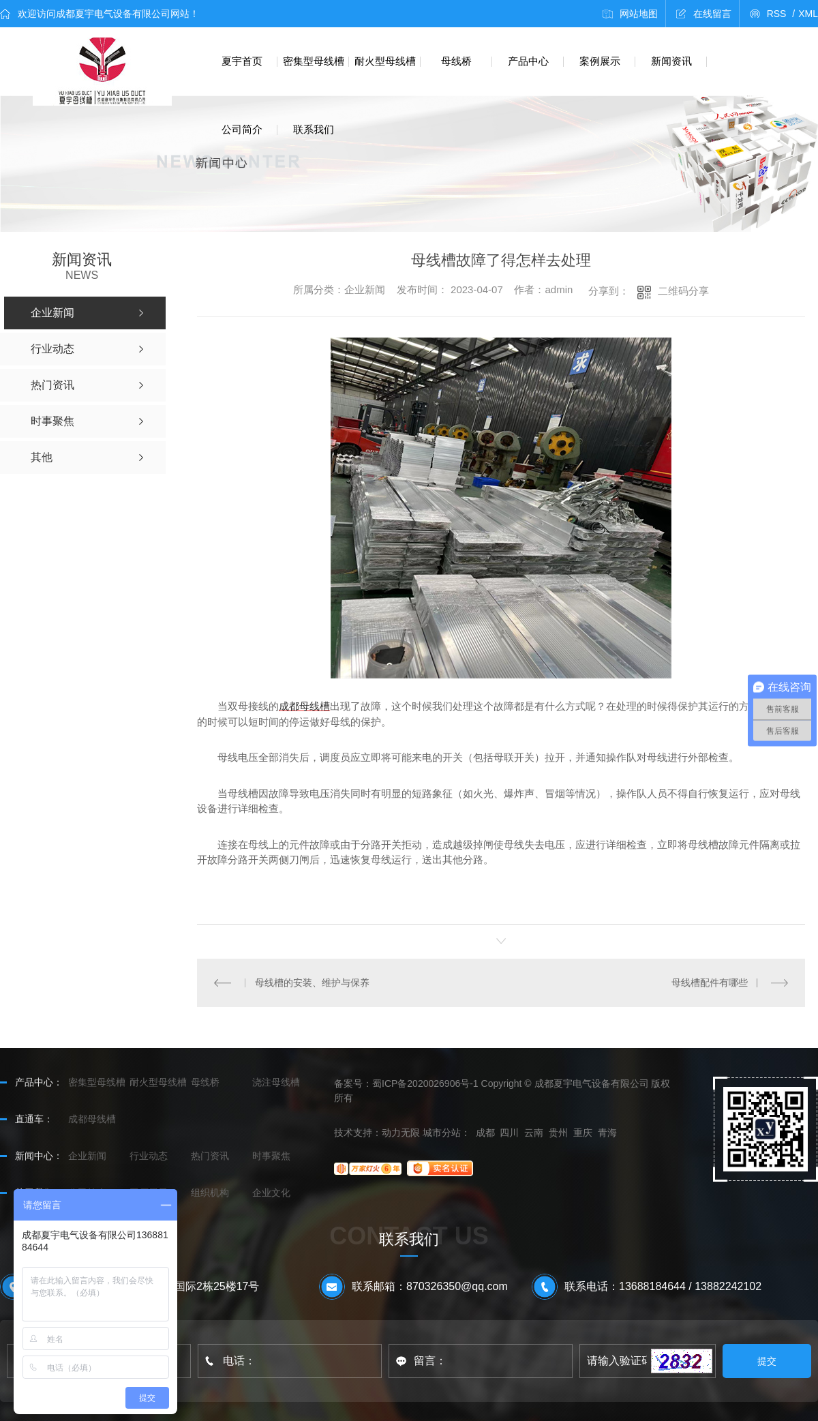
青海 (607, 1132)
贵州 (558, 1132)
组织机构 (210, 1192)
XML (808, 13)
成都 (485, 1132)
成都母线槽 (304, 706)
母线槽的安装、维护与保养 (311, 982)
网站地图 (639, 13)
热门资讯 (210, 1155)
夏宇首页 (242, 61)
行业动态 (149, 1155)
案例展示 (599, 61)
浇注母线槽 (276, 1082)
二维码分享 (683, 291)
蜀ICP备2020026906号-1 (425, 1083)
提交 (767, 1361)
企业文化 (271, 1192)
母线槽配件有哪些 (709, 982)
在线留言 (712, 13)
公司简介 (242, 129)
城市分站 (442, 1132)
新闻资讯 (671, 61)
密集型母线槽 (313, 61)
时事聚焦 (271, 1155)
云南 (533, 1132)
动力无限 (401, 1132)
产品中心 (528, 61)
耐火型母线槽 (385, 61)
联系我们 (313, 129)
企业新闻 (87, 1155)
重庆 (582, 1132)
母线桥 (456, 61)
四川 (509, 1132)
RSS (781, 13)
